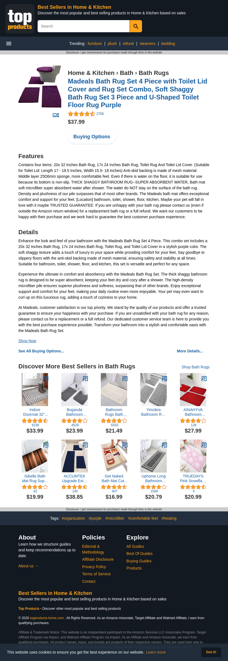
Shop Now (27, 341)
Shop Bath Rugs (196, 367)
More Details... (190, 351)
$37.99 (76, 122)
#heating (169, 518)
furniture (95, 43)
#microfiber (114, 518)
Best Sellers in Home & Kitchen (74, 7)
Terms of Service (96, 574)
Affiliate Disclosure (98, 559)
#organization (73, 518)
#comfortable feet (143, 518)
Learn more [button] (156, 652)
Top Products (29, 609)
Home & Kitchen (91, 72)
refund (128, 43)
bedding (168, 43)
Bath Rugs (154, 72)
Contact (88, 581)
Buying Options (91, 136)
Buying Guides (138, 561)
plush (112, 43)
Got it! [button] (211, 652)
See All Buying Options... (41, 351)
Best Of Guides (139, 553)
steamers (147, 43)
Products (133, 568)
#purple (95, 518)
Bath (126, 72)
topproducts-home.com (47, 618)
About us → (28, 566)
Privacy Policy (94, 567)
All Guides (135, 546)
